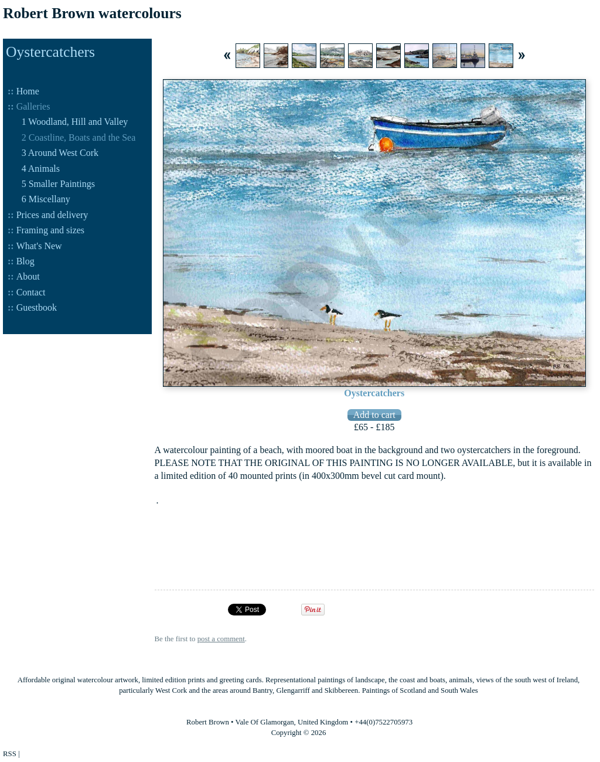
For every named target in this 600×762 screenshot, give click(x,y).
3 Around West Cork (60, 153)
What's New (39, 246)
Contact (31, 292)
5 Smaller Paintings (58, 184)
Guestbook (36, 307)
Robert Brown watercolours (92, 13)
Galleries (33, 106)
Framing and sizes (50, 230)
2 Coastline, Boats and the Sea (79, 137)
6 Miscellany (46, 199)
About (28, 276)
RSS (9, 754)
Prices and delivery (52, 215)
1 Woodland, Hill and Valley (75, 122)
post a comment (221, 639)
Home (27, 91)
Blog (25, 261)
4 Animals (41, 169)
